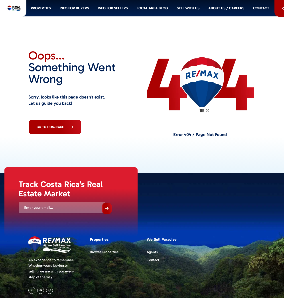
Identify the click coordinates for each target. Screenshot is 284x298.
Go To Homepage (55, 127)
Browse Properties (104, 252)
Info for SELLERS (132, 9)
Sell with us (209, 9)
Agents (152, 252)
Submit (107, 208)
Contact (153, 260)
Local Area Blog (173, 9)
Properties (56, 9)
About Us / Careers (248, 9)
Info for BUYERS (91, 9)
